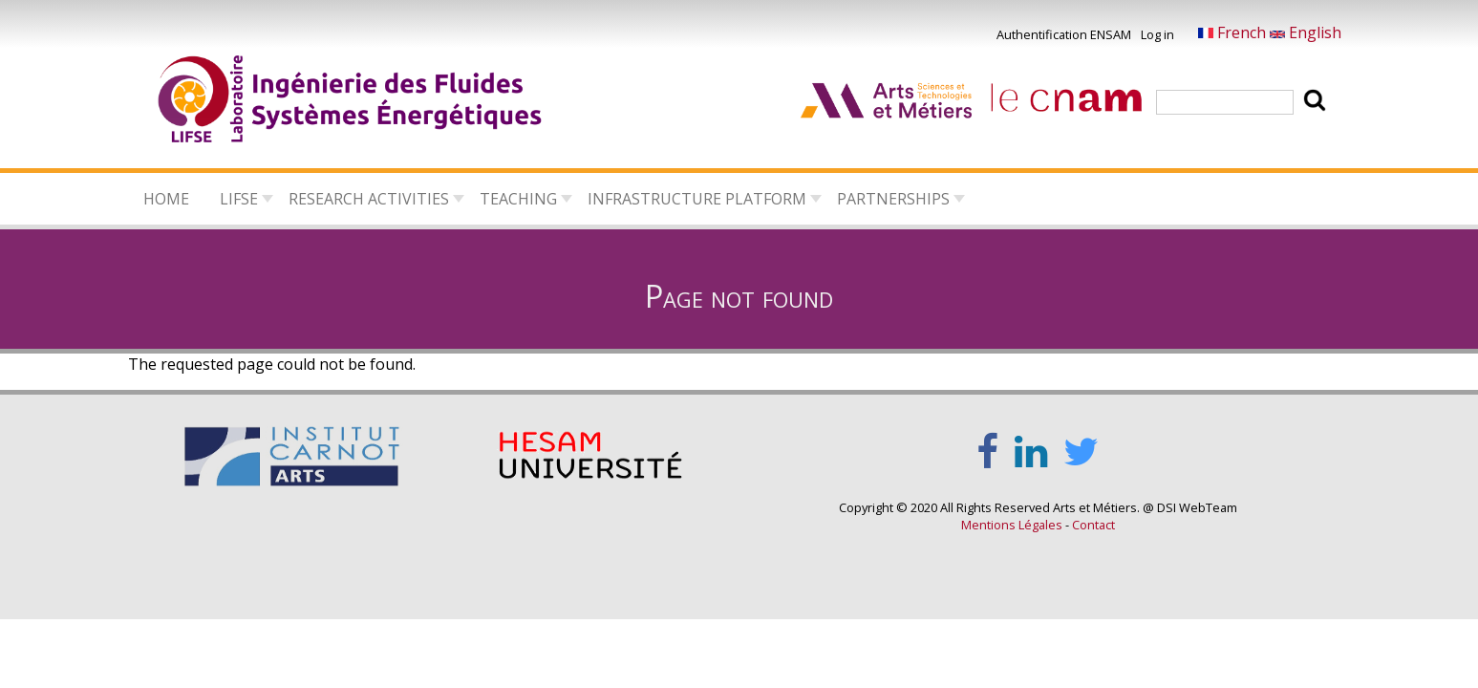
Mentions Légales (1011, 524)
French (1234, 32)
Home (166, 198)
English (1305, 32)
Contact (1093, 524)
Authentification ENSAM (1063, 34)
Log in (1157, 34)
